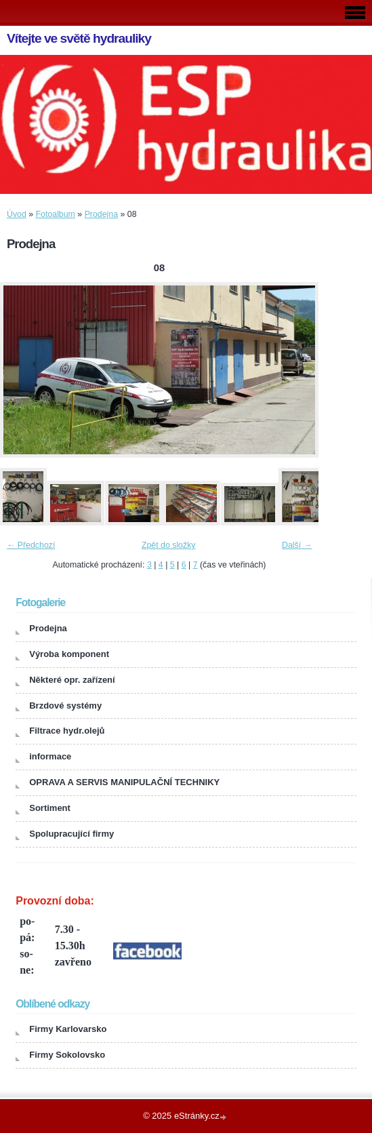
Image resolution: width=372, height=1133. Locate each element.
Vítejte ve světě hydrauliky (79, 38)
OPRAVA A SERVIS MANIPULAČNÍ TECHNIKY (124, 782)
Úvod (16, 214)
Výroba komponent (69, 654)
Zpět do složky (169, 545)
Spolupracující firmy (71, 834)
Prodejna (101, 214)
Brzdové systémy (65, 705)
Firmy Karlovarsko (67, 1029)
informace (50, 756)
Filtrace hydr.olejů (66, 730)
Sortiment (49, 808)
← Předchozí (31, 545)
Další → (297, 545)
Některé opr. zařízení (72, 680)
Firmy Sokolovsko (67, 1055)
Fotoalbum (55, 214)
